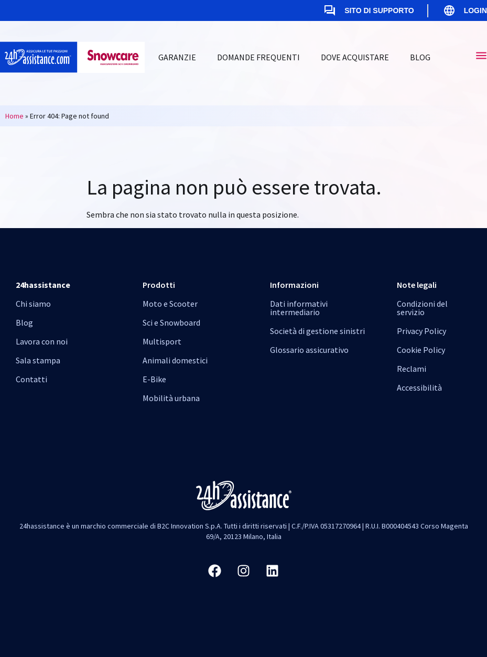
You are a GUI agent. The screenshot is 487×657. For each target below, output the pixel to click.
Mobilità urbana (171, 398)
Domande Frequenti (258, 57)
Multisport (162, 341)
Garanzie (177, 57)
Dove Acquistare (355, 57)
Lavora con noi (42, 341)
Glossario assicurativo (309, 349)
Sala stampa (38, 360)
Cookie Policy (421, 349)
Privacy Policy (421, 331)
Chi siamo (33, 303)
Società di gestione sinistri (317, 331)
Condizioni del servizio (422, 307)
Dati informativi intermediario (299, 307)
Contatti (31, 379)
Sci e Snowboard (171, 322)
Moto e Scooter (170, 303)
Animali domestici (175, 360)
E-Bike (154, 379)
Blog (420, 57)
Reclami (411, 368)
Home (14, 116)
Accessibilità (419, 387)
